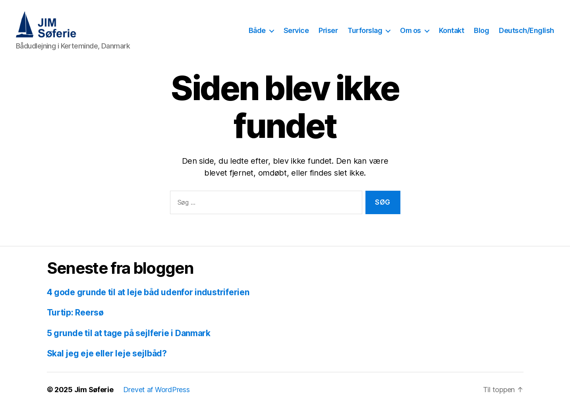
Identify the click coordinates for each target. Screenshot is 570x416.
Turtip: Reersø (75, 322)
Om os (410, 35)
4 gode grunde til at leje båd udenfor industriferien (148, 301)
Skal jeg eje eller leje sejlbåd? (107, 363)
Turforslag (365, 35)
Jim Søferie (94, 399)
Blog (481, 35)
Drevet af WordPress (156, 399)
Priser (328, 35)
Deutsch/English (526, 35)
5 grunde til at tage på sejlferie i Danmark (129, 342)
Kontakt (451, 35)
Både (257, 35)
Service (296, 35)
